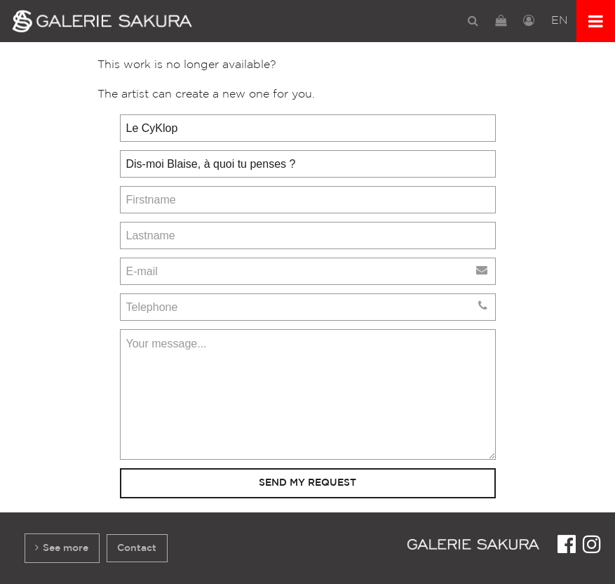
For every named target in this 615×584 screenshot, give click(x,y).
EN (559, 20)
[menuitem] (473, 21)
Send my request (307, 482)
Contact (136, 547)
